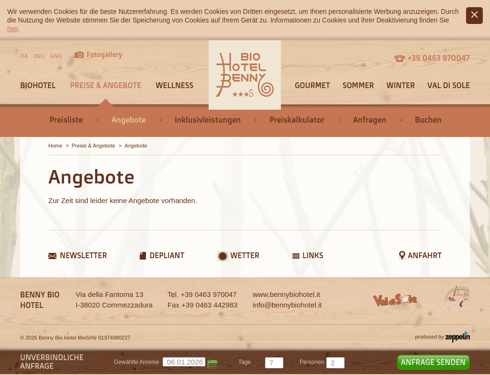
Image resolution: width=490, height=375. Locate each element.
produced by (442, 337)
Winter (400, 85)
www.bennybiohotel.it (286, 294)
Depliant (166, 255)
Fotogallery (104, 54)
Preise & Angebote (105, 85)
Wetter (244, 255)
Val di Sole (448, 85)
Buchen (428, 120)
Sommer (358, 85)
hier (12, 29)
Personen (312, 362)
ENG (56, 56)
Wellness (174, 85)
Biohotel (38, 85)
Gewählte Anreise (136, 362)
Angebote (128, 120)
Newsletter (83, 255)
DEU (39, 56)
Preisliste (66, 120)
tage (244, 362)
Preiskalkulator (296, 120)
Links (312, 255)
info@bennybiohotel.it (287, 305)
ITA (24, 56)
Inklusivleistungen (208, 120)
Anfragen (369, 120)
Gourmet (312, 85)
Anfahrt (425, 255)
